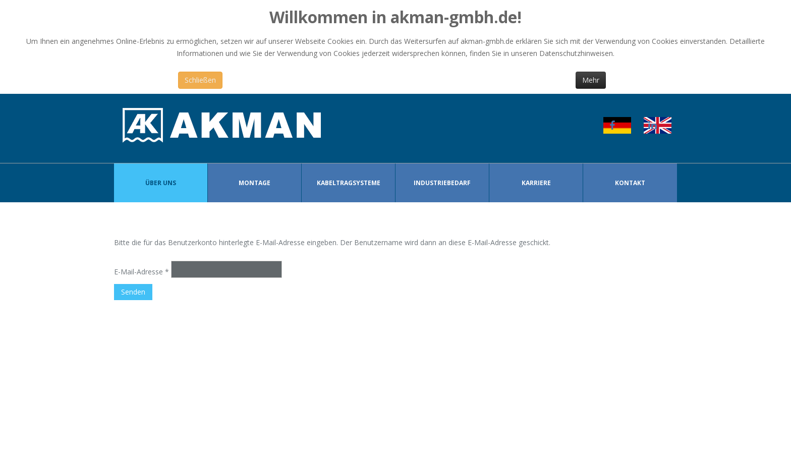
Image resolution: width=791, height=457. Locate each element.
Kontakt (630, 183)
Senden (133, 292)
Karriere (536, 183)
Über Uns (160, 183)
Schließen (200, 80)
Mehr (590, 80)
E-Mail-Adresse (141, 271)
